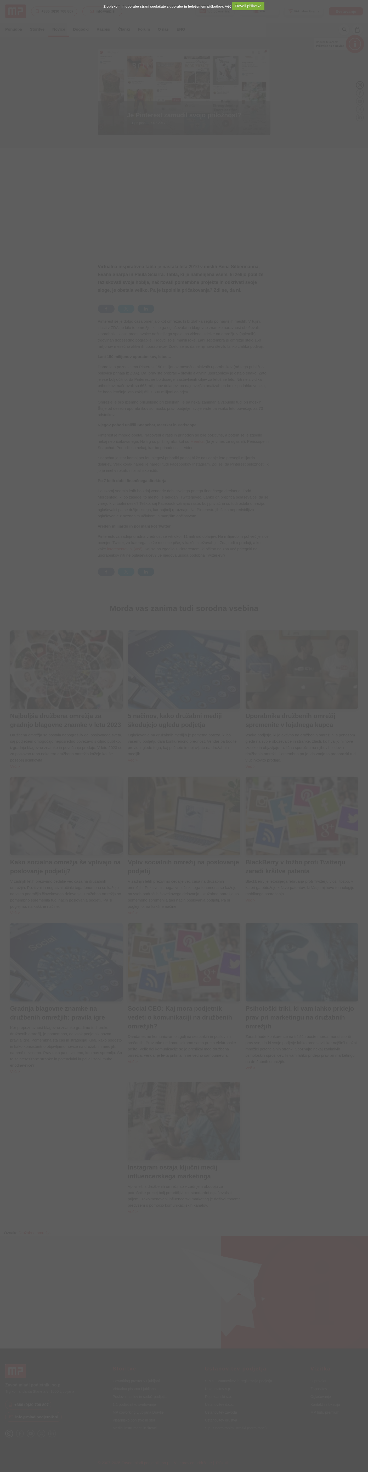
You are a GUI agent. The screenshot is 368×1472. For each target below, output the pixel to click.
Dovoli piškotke (248, 6)
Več (228, 6)
